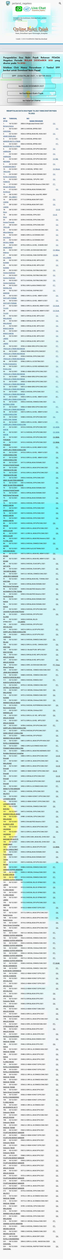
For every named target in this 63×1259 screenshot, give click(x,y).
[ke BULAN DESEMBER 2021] (31, 86)
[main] (31, 18)
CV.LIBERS (21, 622)
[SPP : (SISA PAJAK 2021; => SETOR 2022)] (31, 75)
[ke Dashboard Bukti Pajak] (31, 93)
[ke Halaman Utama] (31, 100)
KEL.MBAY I (13, 197)
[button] (3, 3)
